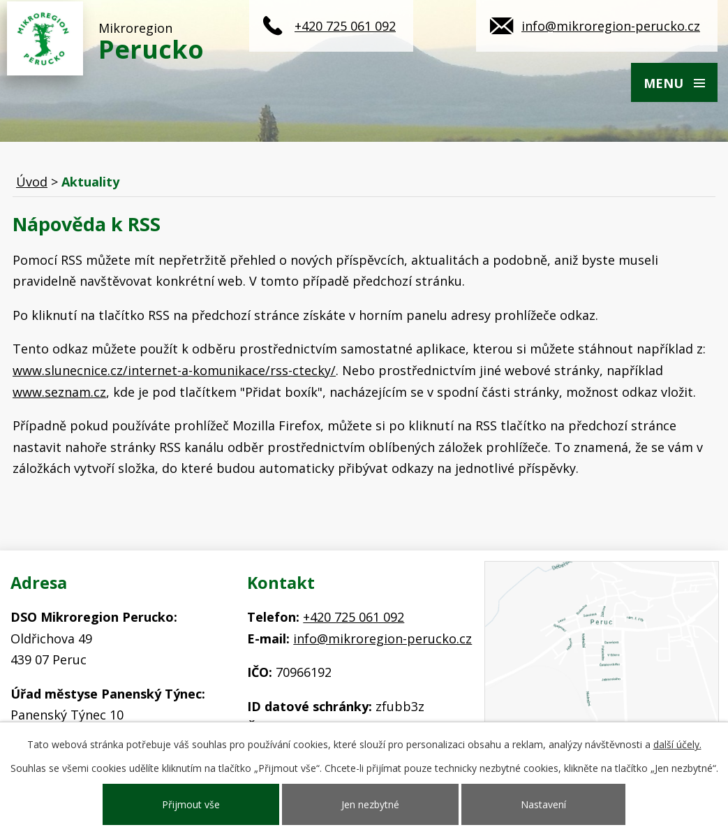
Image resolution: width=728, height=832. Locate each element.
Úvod (31, 181)
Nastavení (543, 804)
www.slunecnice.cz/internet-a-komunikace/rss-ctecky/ (174, 370)
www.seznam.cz (59, 392)
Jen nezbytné (370, 804)
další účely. (677, 744)
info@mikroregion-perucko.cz (610, 25)
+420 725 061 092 (345, 25)
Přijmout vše (191, 804)
